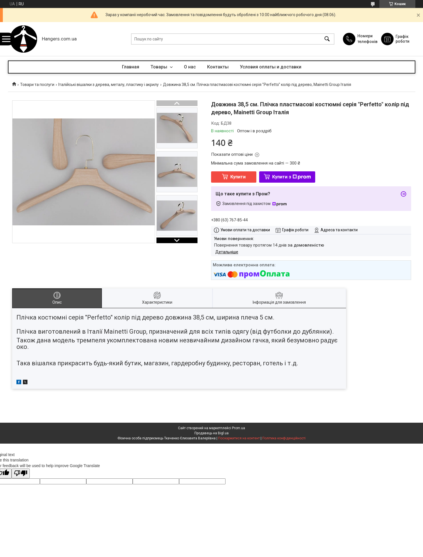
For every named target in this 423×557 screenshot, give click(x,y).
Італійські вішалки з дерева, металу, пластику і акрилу (108, 84)
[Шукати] (327, 39)
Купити (238, 177)
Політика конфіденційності (284, 438)
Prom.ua (238, 428)
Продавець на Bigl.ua (211, 433)
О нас (190, 67)
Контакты (218, 67)
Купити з (291, 177)
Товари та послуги (37, 84)
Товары (159, 67)
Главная (130, 67)
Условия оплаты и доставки (270, 67)
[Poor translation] (21, 473)
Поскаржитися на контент (239, 438)
